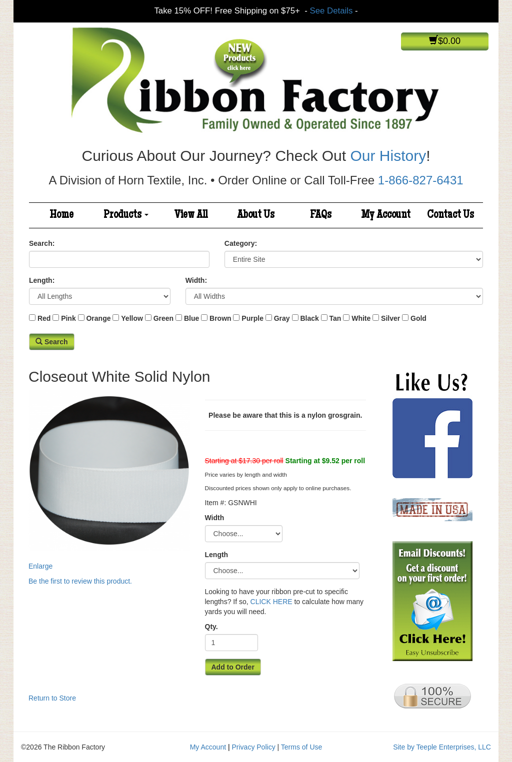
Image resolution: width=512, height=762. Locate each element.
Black (309, 318)
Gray (282, 318)
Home (62, 215)
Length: (41, 280)
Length (216, 555)
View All (191, 215)
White (361, 318)
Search (52, 342)
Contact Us (450, 215)
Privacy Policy (254, 747)
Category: (240, 243)
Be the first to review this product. (80, 581)
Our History (388, 155)
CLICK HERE (271, 602)
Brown (221, 318)
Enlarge (109, 480)
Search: (41, 243)
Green (164, 318)
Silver (390, 318)
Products (126, 215)
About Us (255, 215)
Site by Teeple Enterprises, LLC (442, 747)
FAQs (321, 215)
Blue (191, 318)
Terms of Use (301, 747)
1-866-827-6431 (421, 180)
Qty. (211, 627)
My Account (385, 215)
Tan (336, 318)
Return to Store (52, 698)
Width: (196, 280)
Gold (418, 318)
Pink (68, 318)
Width (214, 518)
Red (44, 318)
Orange (98, 318)
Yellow (132, 318)
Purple (253, 318)
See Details (331, 10)
